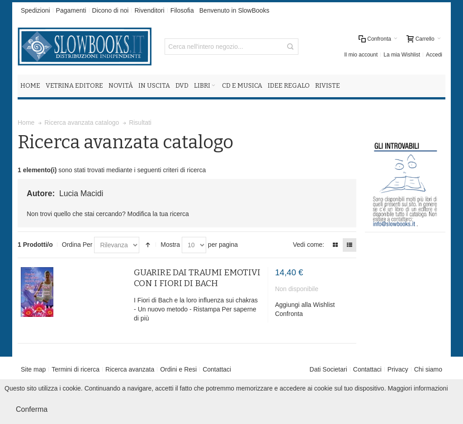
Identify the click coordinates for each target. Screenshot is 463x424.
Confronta (288, 313)
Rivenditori (149, 10)
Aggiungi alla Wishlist (305, 304)
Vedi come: (308, 244)
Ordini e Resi (178, 369)
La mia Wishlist (401, 55)
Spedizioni (35, 10)
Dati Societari (328, 369)
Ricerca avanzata (129, 369)
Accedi (434, 55)
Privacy (397, 369)
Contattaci (217, 369)
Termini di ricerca (75, 369)
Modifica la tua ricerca (158, 213)
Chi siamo (428, 369)
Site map (33, 369)
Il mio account (361, 55)
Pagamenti (71, 10)
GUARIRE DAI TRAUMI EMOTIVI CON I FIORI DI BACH (197, 277)
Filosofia (182, 10)
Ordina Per (77, 244)
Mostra (170, 244)
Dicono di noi (110, 10)
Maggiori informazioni (417, 388)
